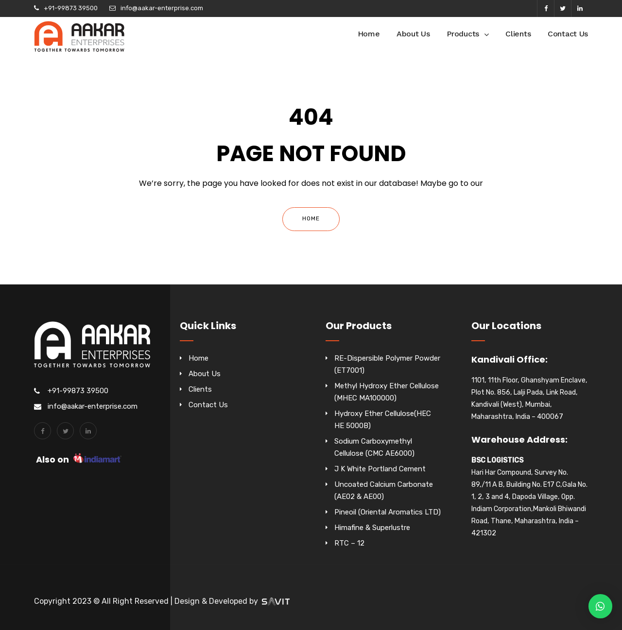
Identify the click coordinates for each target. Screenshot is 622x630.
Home (369, 33)
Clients (518, 33)
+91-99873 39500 (71, 8)
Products (463, 33)
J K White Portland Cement (380, 468)
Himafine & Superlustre (372, 527)
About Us (413, 33)
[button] (600, 606)
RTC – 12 (349, 543)
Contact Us (568, 33)
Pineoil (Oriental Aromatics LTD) (387, 512)
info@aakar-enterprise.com (162, 8)
